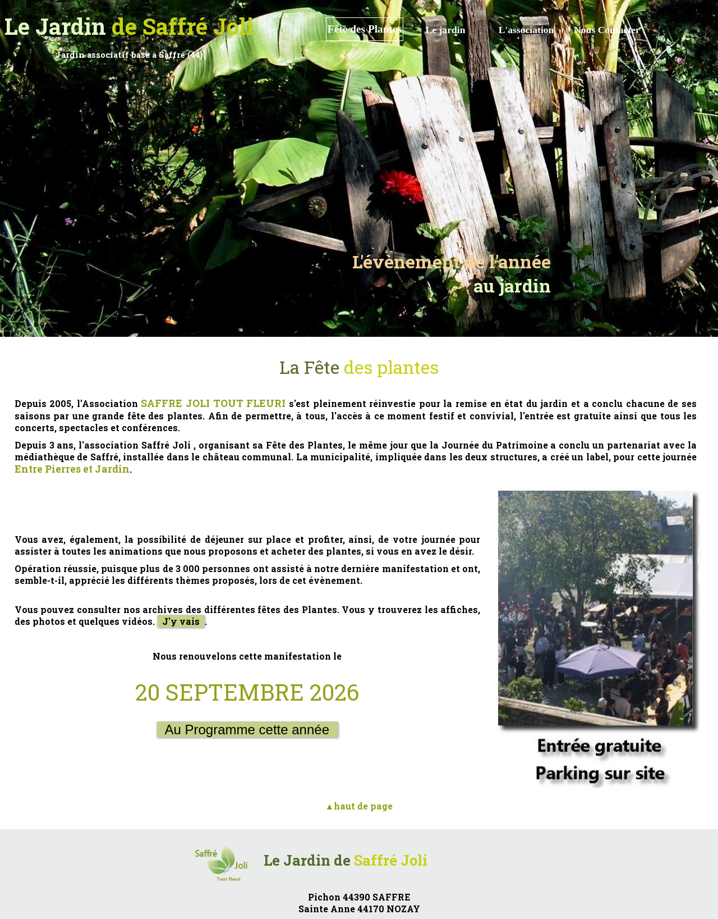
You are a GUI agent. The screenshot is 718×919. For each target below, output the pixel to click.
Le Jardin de (345, 860)
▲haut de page (359, 806)
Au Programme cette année (247, 729)
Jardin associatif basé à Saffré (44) (129, 54)
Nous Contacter (607, 29)
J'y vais (181, 621)
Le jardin (446, 29)
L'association (526, 29)
